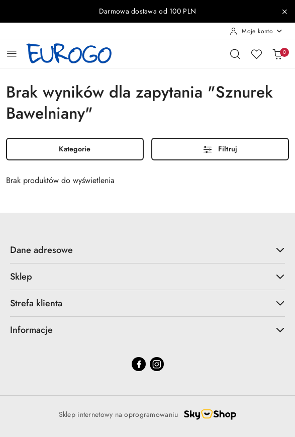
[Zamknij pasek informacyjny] (284, 11)
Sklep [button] (147, 276)
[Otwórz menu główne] (12, 53)
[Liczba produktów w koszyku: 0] (277, 53)
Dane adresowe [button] (147, 249)
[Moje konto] (256, 31)
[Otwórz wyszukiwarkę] (235, 53)
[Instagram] (157, 364)
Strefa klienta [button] (147, 303)
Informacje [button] (147, 329)
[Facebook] (139, 364)
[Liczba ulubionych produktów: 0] (256, 53)
